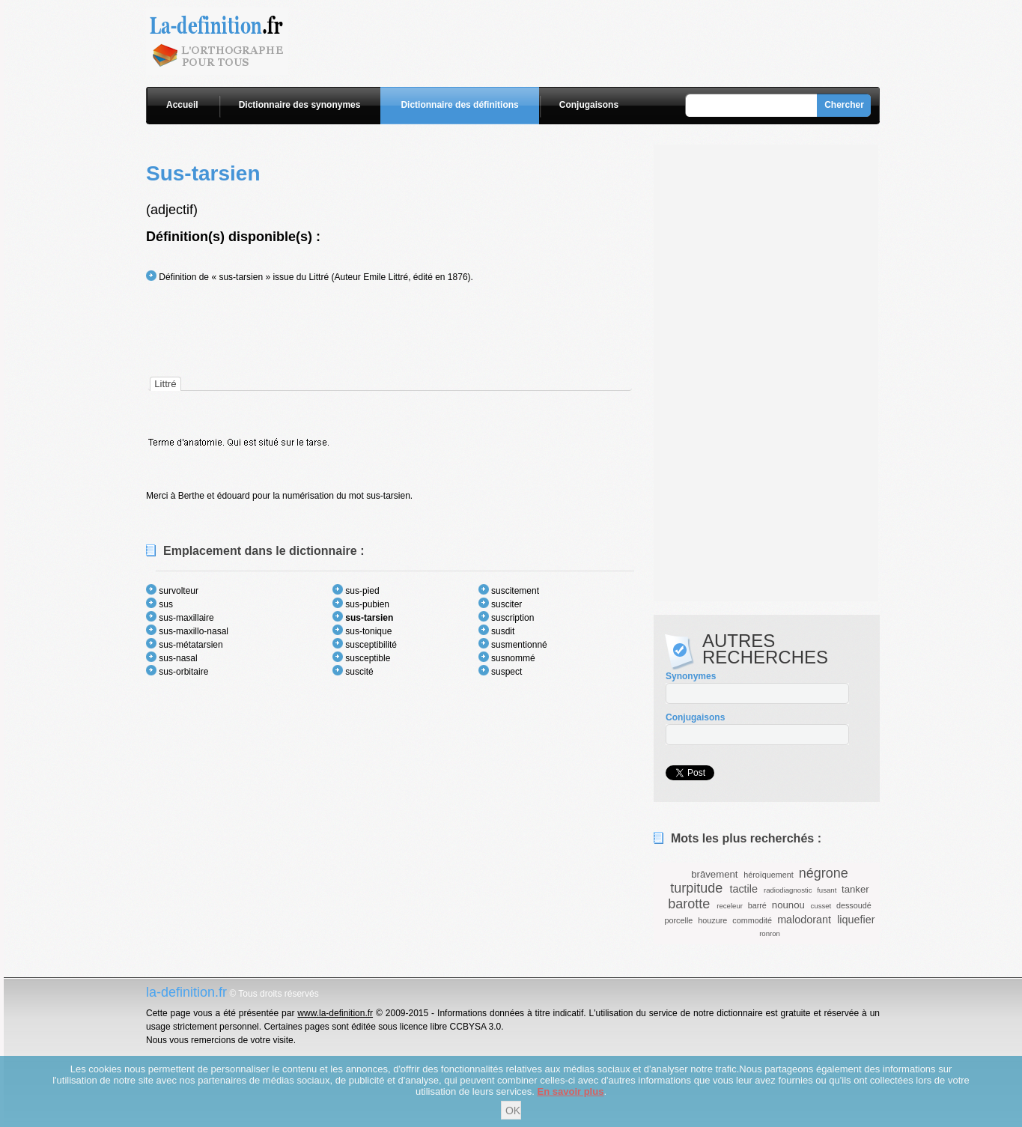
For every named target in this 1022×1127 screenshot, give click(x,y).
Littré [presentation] (165, 383)
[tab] (165, 384)
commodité (752, 920)
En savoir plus (571, 1091)
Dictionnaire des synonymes (300, 105)
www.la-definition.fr (335, 1013)
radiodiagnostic (788, 890)
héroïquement (768, 874)
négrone (823, 873)
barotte (689, 903)
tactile (743, 889)
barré (757, 905)
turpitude (696, 888)
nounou (788, 905)
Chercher (844, 105)
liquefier (856, 920)
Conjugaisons (588, 105)
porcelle (678, 920)
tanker (855, 889)
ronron (769, 933)
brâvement (714, 874)
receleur (730, 906)
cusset (821, 906)
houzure (712, 920)
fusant (826, 890)
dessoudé (854, 905)
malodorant (804, 920)
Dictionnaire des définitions (459, 105)
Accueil (182, 105)
